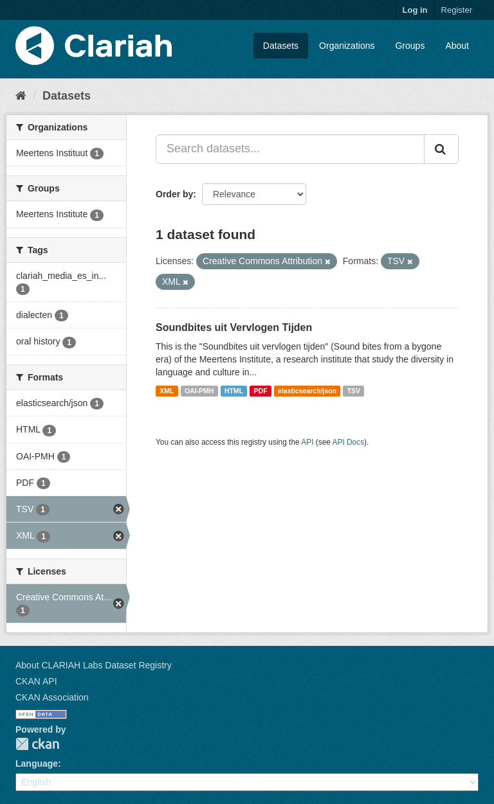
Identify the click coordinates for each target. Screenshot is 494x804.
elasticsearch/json (307, 391)
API (307, 442)
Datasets (280, 45)
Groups (410, 45)
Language (36, 763)
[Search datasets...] (290, 149)
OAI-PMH (199, 391)
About (457, 45)
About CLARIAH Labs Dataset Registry (93, 665)
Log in (415, 10)
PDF (261, 391)
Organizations (346, 45)
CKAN (37, 744)
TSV (353, 391)
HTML (233, 391)
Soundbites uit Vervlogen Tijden (234, 327)
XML (167, 391)
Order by (174, 194)
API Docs (349, 442)
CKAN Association (52, 697)
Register (456, 10)
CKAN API (36, 681)
